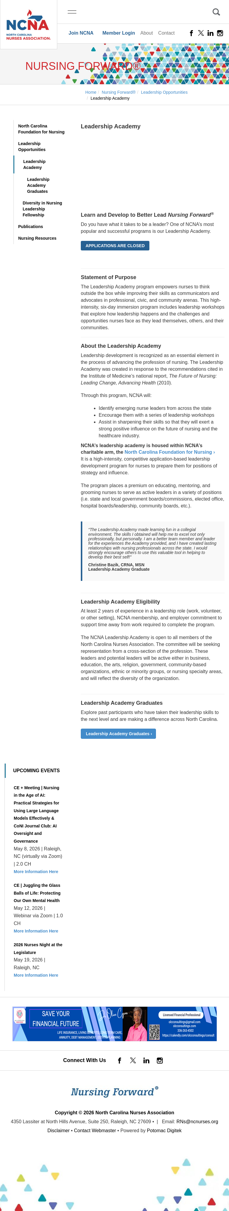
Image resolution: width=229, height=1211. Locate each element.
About (146, 33)
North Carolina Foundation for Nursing (41, 129)
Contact (166, 33)
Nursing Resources (37, 238)
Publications (30, 226)
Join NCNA (81, 33)
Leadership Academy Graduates (38, 185)
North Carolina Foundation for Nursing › (170, 452)
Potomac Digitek (164, 1130)
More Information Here (36, 871)
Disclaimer (58, 1130)
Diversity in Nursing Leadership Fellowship (42, 209)
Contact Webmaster (95, 1130)
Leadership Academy (34, 164)
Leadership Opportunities (32, 146)
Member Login (118, 33)
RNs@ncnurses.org (197, 1121)
